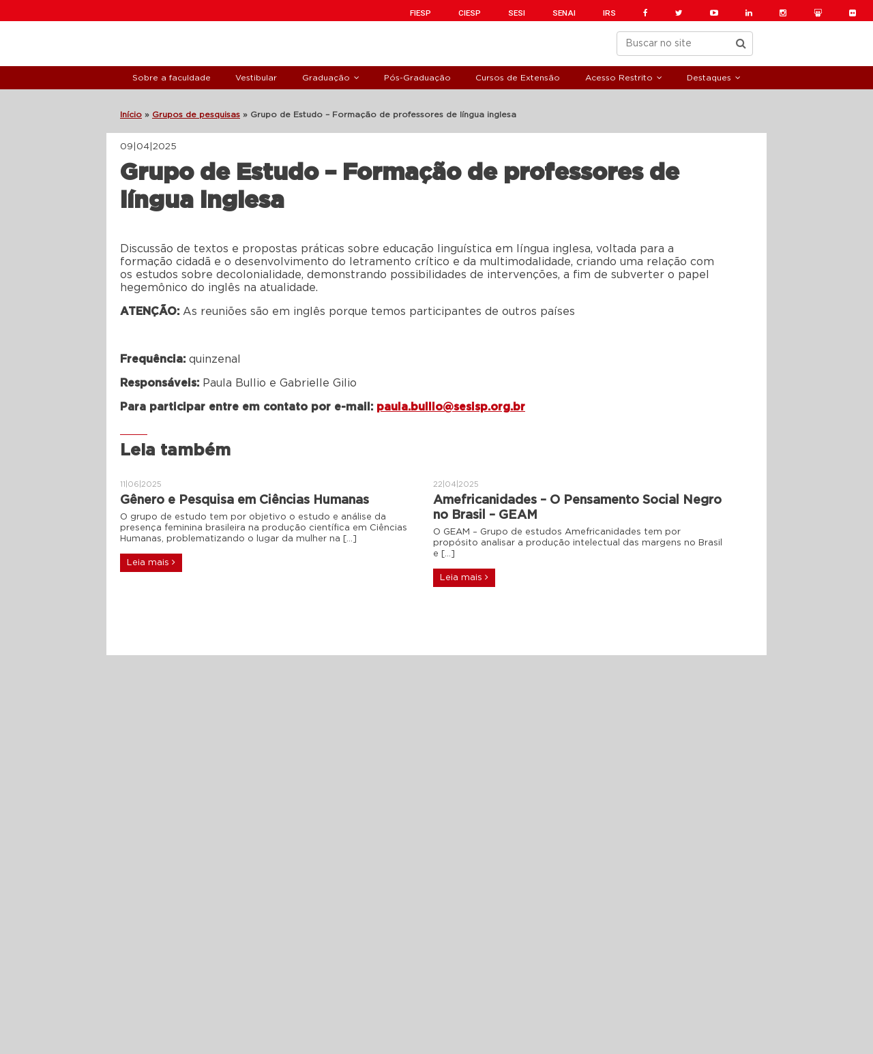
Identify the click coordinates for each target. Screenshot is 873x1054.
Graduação (326, 78)
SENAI (564, 13)
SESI (516, 13)
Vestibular (256, 78)
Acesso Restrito (619, 78)
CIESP (469, 13)
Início (131, 114)
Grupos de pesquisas (196, 114)
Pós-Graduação (417, 78)
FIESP (420, 13)
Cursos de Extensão (517, 78)
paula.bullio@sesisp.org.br (450, 407)
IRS (609, 13)
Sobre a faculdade (171, 78)
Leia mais (151, 562)
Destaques (709, 78)
